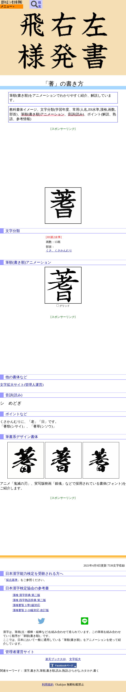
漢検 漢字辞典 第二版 (26, 595)
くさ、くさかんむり (59, 250)
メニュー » (7, 6)
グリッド (64, 306)
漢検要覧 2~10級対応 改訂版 (31, 610)
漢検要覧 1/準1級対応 (26, 605)
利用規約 (48, 684)
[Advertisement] (63, 156)
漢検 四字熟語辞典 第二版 (29, 600)
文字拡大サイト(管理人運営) (22, 385)
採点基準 (12, 579)
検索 (36, 4)
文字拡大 (75, 659)
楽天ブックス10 (55, 659)
